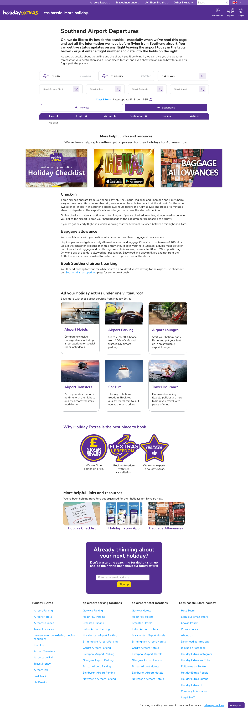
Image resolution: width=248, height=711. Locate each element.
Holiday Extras (21, 13)
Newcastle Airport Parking (99, 679)
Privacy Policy (189, 629)
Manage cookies (214, 705)
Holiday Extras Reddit (194, 672)
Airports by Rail (43, 657)
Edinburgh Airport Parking (99, 672)
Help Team (188, 610)
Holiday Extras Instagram (196, 654)
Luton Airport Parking (96, 629)
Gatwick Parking (93, 610)
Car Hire (39, 645)
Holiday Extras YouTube (195, 660)
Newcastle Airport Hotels (148, 679)
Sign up (124, 584)
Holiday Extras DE (192, 685)
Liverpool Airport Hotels (147, 654)
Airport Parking (43, 610)
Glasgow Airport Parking (98, 660)
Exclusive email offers (194, 617)
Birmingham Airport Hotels (149, 641)
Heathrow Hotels (142, 617)
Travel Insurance (44, 629)
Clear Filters (103, 99)
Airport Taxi (41, 670)
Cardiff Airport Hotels (145, 648)
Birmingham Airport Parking (100, 641)
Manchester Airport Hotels (148, 635)
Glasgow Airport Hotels (147, 660)
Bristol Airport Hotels (145, 666)
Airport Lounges (44, 623)
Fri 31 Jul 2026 (183, 76)
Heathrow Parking (94, 617)
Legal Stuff (188, 697)
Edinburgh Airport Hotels (147, 672)
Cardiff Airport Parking (97, 648)
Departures (166, 107)
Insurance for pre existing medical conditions (54, 637)
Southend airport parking (81, 272)
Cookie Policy (189, 623)
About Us (187, 635)
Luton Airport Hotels (145, 629)
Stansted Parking (93, 623)
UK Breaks (40, 682)
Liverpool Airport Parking (98, 654)
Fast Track (40, 676)
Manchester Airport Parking (100, 635)
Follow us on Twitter (194, 666)
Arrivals (82, 107)
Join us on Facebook (193, 648)
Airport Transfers (44, 651)
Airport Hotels (43, 617)
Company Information (194, 691)
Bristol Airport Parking (97, 666)
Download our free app (195, 641)
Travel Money (42, 663)
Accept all (236, 705)
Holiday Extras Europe (194, 679)
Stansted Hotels (142, 623)
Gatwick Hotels (141, 610)
